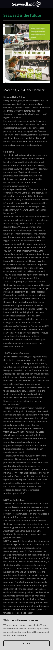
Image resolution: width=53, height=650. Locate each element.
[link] (26, 4)
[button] (5, 4)
